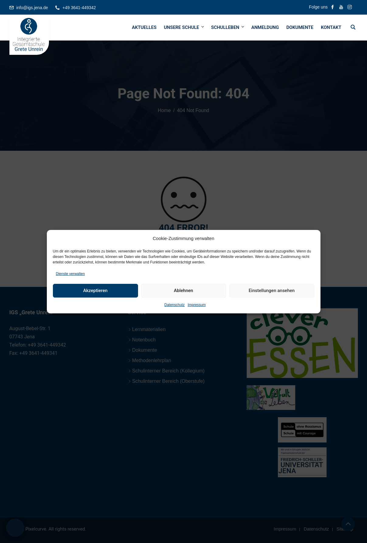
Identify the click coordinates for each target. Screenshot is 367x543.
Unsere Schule (184, 27)
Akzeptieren (95, 290)
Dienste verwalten (70, 274)
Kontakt (331, 27)
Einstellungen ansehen (272, 290)
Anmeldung (265, 27)
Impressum (197, 305)
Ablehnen (183, 290)
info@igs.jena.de (32, 7)
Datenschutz (174, 305)
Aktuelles (144, 27)
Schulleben (228, 27)
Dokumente (299, 27)
